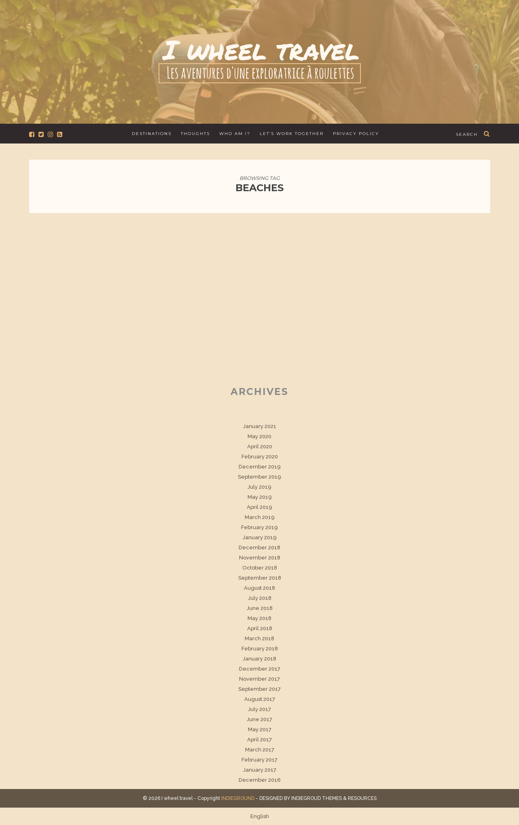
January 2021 (259, 426)
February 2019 (259, 527)
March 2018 (259, 638)
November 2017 (259, 679)
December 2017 (259, 669)
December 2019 (260, 467)
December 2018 (259, 547)
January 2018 (259, 659)
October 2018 (259, 568)
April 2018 (259, 628)
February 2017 (259, 760)
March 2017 (259, 750)
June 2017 (259, 719)
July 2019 (259, 487)
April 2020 (259, 446)
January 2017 (259, 770)
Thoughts (195, 133)
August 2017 (259, 699)
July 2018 (259, 598)
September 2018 (259, 578)
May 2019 (260, 497)
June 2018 (260, 608)
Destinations (152, 133)
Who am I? (234, 133)
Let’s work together (292, 133)
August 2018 (259, 588)
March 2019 (260, 517)
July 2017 (259, 709)
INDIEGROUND (237, 798)
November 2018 (259, 558)
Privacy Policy (356, 133)
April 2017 (259, 739)
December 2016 (260, 780)
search (467, 134)
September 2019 (259, 477)
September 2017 (259, 689)
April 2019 (259, 507)
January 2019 (260, 537)
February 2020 (259, 457)
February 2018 (259, 649)
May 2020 (259, 436)
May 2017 (259, 729)
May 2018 (259, 618)
